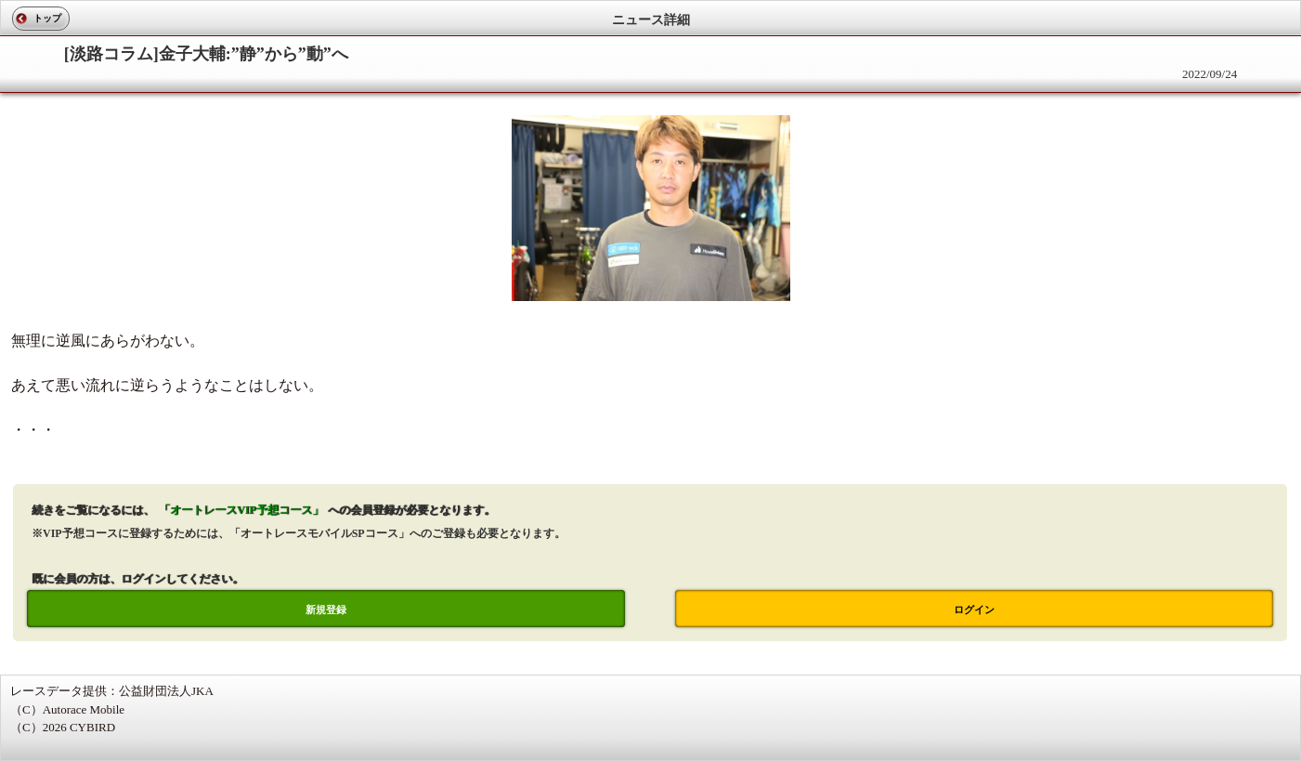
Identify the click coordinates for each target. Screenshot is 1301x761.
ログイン (974, 609)
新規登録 (326, 609)
